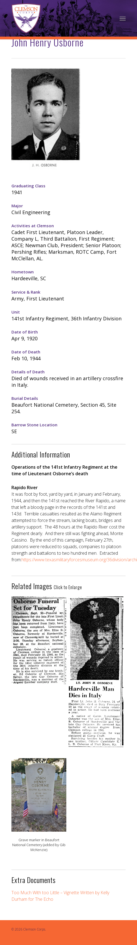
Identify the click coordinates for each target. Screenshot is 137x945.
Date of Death (25, 352)
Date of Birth (24, 332)
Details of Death (28, 371)
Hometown (22, 271)
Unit (15, 312)
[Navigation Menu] (123, 18)
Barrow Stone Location (34, 424)
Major (17, 205)
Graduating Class (28, 185)
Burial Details (24, 398)
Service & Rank (25, 292)
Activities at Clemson (32, 225)
